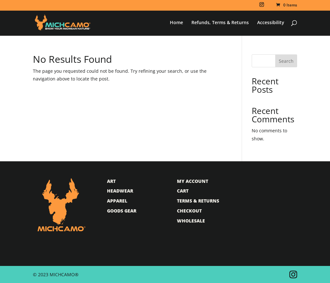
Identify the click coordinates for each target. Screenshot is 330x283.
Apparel (117, 201)
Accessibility (270, 22)
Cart (183, 191)
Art (111, 181)
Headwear (120, 191)
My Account (192, 181)
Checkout (189, 211)
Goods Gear (121, 211)
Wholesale (191, 221)
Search (286, 61)
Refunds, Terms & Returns (220, 22)
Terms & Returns (198, 201)
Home (176, 22)
